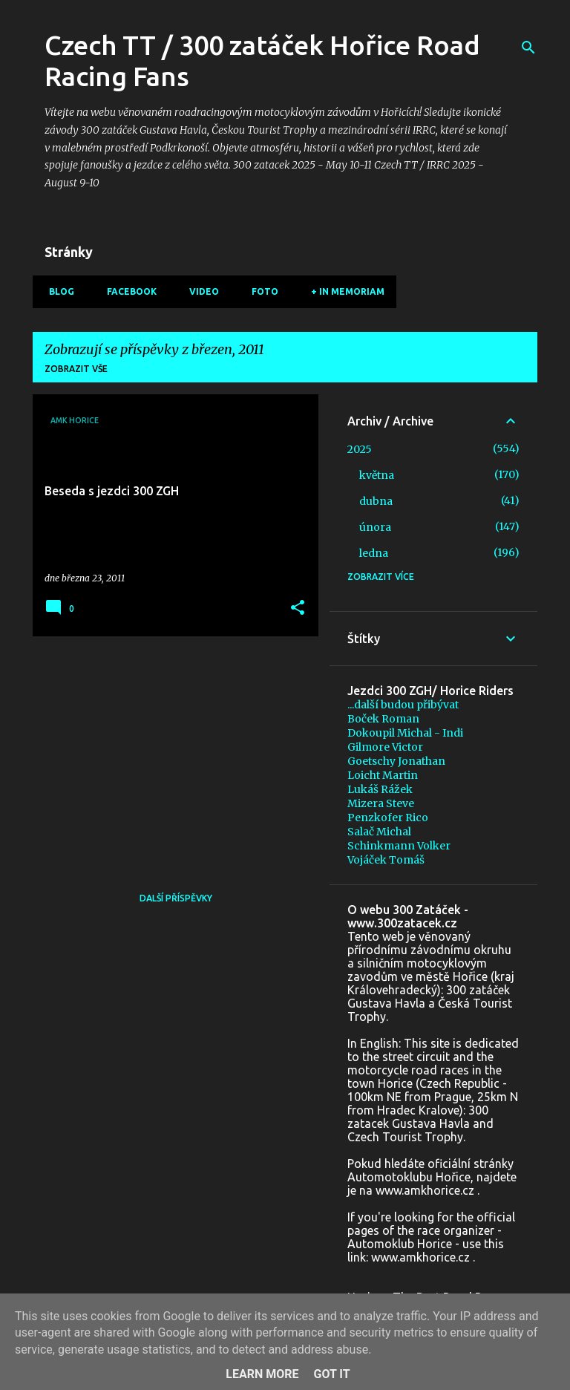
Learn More (262, 1374)
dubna (376, 501)
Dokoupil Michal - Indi (405, 733)
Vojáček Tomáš (386, 860)
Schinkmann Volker (399, 845)
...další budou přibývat (403, 704)
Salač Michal (379, 831)
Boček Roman (383, 718)
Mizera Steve (380, 803)
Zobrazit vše (76, 368)
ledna (373, 553)
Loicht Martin (382, 775)
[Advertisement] (170, 751)
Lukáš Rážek (380, 789)
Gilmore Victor (385, 747)
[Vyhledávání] (528, 47)
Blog (57, 291)
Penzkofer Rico (387, 817)
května (376, 475)
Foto (260, 291)
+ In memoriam (343, 291)
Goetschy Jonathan (396, 761)
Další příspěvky (176, 898)
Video (199, 291)
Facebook (127, 291)
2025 (359, 449)
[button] (298, 608)
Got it (331, 1374)
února (375, 527)
